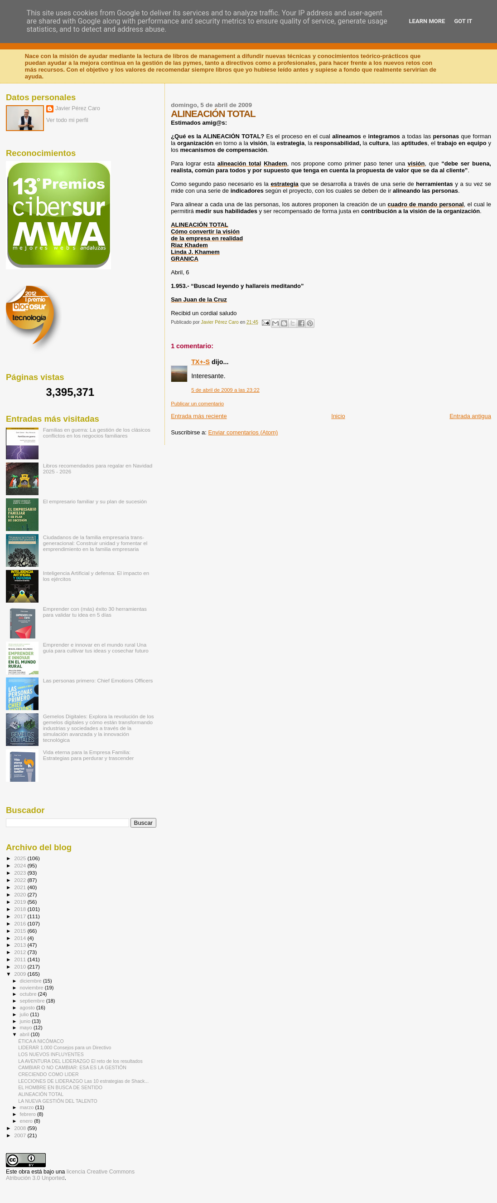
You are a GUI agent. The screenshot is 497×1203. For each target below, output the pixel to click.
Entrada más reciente (199, 416)
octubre (29, 994)
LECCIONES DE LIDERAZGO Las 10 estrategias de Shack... (83, 1081)
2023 (20, 873)
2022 (20, 880)
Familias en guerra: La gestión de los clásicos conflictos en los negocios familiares (96, 432)
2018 (20, 909)
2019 (20, 902)
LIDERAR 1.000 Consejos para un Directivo (64, 1047)
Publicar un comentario (197, 403)
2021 (20, 887)
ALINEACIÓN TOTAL (40, 1094)
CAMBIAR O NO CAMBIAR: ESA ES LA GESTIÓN (72, 1067)
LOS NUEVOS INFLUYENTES (51, 1054)
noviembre (32, 987)
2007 (20, 1135)
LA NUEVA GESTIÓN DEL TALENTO (57, 1101)
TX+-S (200, 361)
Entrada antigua (470, 416)
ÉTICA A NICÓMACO (41, 1041)
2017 (20, 916)
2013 (20, 945)
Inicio (338, 416)
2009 (20, 974)
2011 (20, 959)
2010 (20, 966)
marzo (27, 1107)
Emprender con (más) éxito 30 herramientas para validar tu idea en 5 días (95, 612)
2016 (20, 923)
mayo (27, 1027)
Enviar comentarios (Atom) (243, 432)
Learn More (427, 21)
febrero (28, 1114)
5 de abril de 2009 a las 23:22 (225, 390)
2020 (20, 894)
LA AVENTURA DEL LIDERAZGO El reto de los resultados (80, 1061)
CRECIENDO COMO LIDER (48, 1074)
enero (27, 1121)
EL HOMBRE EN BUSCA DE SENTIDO (60, 1087)
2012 (20, 952)
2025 (20, 858)
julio (25, 1014)
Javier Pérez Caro (77, 108)
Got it (463, 21)
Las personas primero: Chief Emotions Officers (98, 680)
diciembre (31, 981)
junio (26, 1021)
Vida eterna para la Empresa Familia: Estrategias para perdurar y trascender (88, 755)
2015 (20, 931)
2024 (20, 865)
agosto (28, 1007)
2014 (20, 938)
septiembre (33, 1000)
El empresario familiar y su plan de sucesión (95, 501)
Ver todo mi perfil (67, 120)
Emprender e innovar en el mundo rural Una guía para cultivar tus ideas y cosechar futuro (96, 647)
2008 (20, 1128)
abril (25, 1034)
